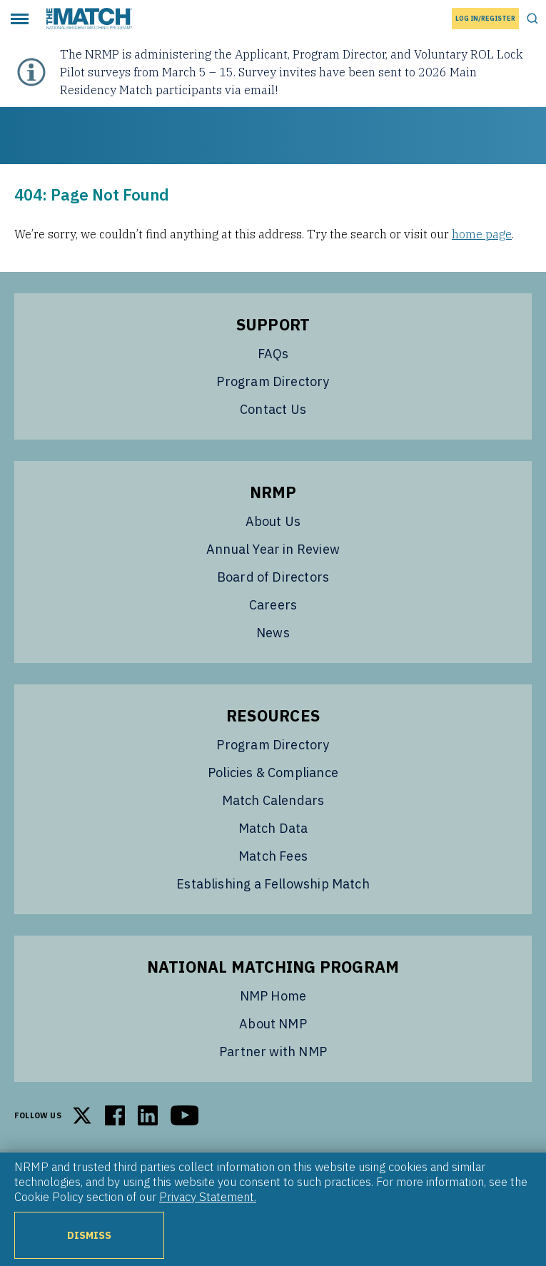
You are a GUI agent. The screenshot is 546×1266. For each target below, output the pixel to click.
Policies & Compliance (273, 772)
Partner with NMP (273, 1051)
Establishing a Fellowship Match (273, 884)
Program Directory (272, 381)
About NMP (273, 1024)
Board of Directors (273, 577)
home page (482, 234)
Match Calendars (273, 800)
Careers (273, 605)
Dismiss (89, 1235)
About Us (273, 521)
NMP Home (273, 996)
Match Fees (273, 856)
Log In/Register (485, 18)
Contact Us (273, 409)
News (273, 632)
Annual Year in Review (273, 549)
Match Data (273, 828)
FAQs (273, 353)
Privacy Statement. (207, 1197)
